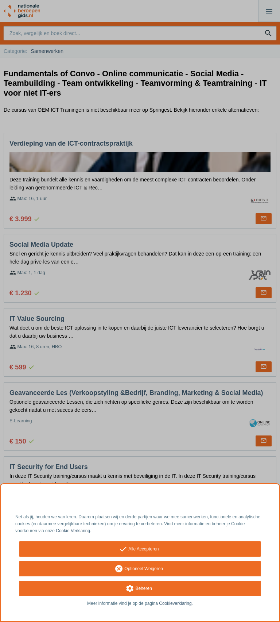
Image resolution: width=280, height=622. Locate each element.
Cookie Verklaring (73, 530)
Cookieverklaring (175, 603)
